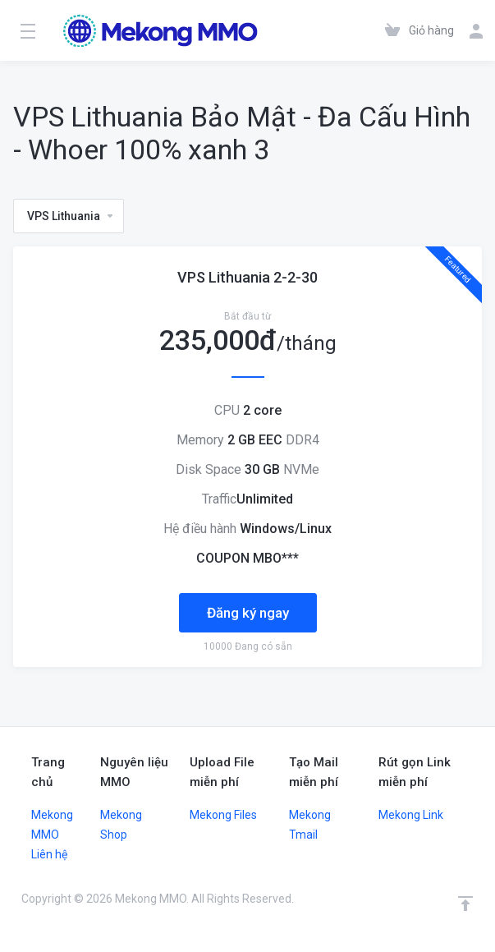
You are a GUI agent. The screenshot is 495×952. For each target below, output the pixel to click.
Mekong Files (223, 814)
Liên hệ (49, 854)
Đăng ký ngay (248, 613)
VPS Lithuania (71, 216)
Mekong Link (410, 814)
